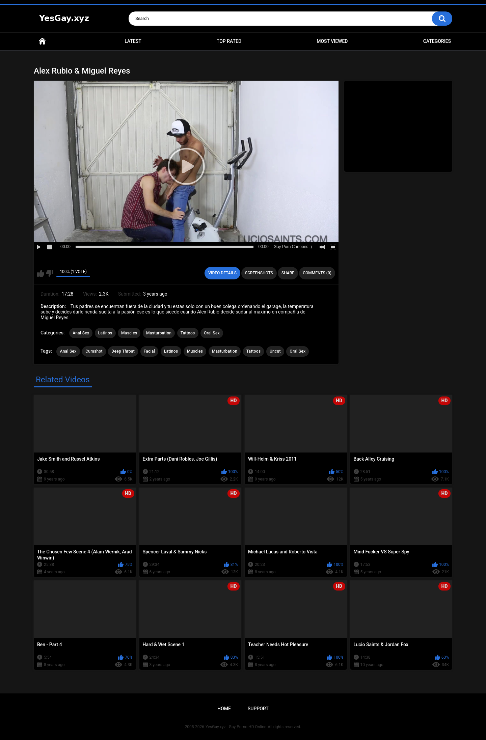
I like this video (40, 273)
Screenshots (259, 273)
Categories (437, 41)
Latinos (105, 333)
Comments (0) (317, 273)
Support (258, 708)
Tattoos (188, 333)
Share (287, 273)
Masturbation (158, 333)
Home (42, 41)
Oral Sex (212, 333)
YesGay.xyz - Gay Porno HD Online (236, 726)
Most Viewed (332, 41)
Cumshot (94, 351)
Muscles (129, 333)
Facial (149, 351)
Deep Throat (123, 351)
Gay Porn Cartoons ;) (293, 246)
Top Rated (229, 41)
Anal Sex (81, 333)
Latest (133, 41)
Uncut (275, 351)
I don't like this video (49, 273)
